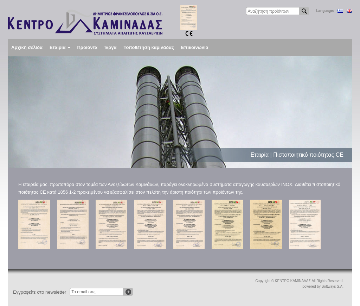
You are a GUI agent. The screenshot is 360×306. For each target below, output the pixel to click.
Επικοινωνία (194, 47)
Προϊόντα (87, 47)
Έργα (110, 47)
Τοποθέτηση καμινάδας (148, 47)
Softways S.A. (332, 286)
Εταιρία (60, 47)
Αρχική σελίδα (27, 47)
